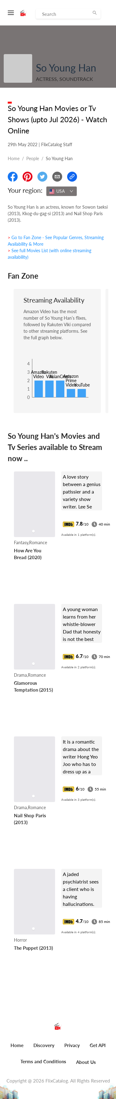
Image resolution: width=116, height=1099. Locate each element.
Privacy (72, 1045)
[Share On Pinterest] (27, 177)
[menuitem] (17, 1048)
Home (13, 158)
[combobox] (61, 191)
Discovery (43, 1045)
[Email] (57, 177)
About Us (86, 1062)
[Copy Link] (72, 177)
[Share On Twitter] (42, 177)
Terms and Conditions (43, 1061)
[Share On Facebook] (13, 177)
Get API (97, 1045)
